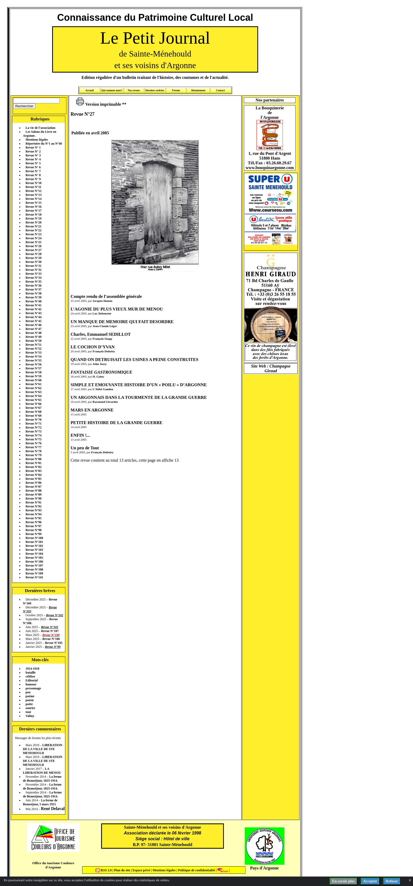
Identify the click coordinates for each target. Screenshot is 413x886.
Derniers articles (154, 90)
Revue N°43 (33, 313)
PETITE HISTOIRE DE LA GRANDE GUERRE (117, 422)
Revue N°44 (33, 317)
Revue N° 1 (33, 147)
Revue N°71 (33, 423)
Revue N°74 (33, 435)
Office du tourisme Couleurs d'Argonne (53, 865)
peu (28, 692)
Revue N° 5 (33, 163)
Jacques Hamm (102, 300)
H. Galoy (98, 376)
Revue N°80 (33, 459)
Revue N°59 (33, 376)
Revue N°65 (33, 400)
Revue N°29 (33, 258)
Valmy (30, 716)
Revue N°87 (33, 486)
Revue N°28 (33, 254)
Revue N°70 (33, 419)
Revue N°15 (33, 203)
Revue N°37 (33, 289)
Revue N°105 (34, 557)
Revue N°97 (33, 526)
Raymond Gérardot (105, 401)
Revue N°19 (33, 218)
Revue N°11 (33, 187)
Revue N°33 (33, 274)
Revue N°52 (33, 348)
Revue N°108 (34, 569)
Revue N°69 (33, 415)
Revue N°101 (34, 542)
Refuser (392, 881)
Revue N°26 (33, 246)
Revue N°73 (33, 431)
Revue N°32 (33, 270)
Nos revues (134, 90)
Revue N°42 (33, 309)
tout (28, 712)
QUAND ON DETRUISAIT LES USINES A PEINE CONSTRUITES (134, 359)
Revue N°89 (33, 494)
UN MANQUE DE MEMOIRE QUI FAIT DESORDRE (122, 321)
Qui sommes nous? (111, 90)
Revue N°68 (33, 412)
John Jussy (100, 363)
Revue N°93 (33, 510)
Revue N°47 (33, 329)
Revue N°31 (33, 266)
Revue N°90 (33, 498)
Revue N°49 (33, 337)
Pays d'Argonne (264, 868)
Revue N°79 (33, 455)
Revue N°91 (33, 502)
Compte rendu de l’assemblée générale (106, 296)
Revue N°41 (33, 305)
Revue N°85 (33, 479)
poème (30, 696)
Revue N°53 (33, 352)
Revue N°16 (33, 206)
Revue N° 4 (33, 159)
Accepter (370, 881)
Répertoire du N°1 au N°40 (44, 143)
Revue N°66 (33, 404)
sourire (30, 708)
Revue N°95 (33, 518)
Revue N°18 (33, 214)
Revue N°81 (33, 463)
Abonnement (198, 90)
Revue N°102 (34, 546)
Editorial (32, 680)
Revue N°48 (33, 333)
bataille (31, 672)
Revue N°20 (33, 222)
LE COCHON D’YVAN (93, 346)
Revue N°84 (33, 475)
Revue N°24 (33, 238)
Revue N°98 (33, 530)
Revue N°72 (33, 427)
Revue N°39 (33, 297)
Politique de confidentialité (196, 870)
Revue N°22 (33, 230)
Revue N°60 (33, 380)
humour (31, 684)
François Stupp (102, 338)
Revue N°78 (33, 451)
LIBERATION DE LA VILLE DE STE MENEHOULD (42, 749)
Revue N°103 (34, 550)
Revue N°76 (33, 443)
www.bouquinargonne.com (269, 167)
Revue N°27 (33, 250)
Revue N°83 (33, 471)
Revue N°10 (33, 183)
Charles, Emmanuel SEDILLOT (101, 334)
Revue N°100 (34, 538)
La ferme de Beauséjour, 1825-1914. (42, 778)
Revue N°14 (33, 199)
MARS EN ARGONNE (92, 410)
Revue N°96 (33, 522)
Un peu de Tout (85, 447)
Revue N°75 (33, 439)
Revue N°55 (33, 360)
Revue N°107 (34, 565)
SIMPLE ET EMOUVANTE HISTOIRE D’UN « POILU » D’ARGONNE (139, 384)
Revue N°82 (33, 467)
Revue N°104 (34, 554)
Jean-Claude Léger (105, 326)
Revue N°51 (33, 345)
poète (29, 704)
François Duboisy (104, 351)
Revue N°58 (33, 372)
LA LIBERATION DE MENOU (42, 771)
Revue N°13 (33, 195)
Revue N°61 (33, 384)
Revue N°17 (33, 210)
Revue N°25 (33, 242)
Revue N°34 (33, 277)
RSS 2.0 (104, 870)
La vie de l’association (40, 128)
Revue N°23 (33, 234)
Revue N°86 (33, 483)
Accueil (89, 90)
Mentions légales (37, 139)
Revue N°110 (34, 577)
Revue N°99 (33, 534)
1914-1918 (32, 668)
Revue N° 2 (33, 151)
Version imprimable (98, 104)
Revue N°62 (33, 388)
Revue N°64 (33, 396)
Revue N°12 (33, 191)
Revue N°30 (33, 262)
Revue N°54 (33, 356)
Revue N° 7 (33, 171)
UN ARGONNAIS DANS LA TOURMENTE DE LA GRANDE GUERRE (139, 397)
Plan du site (122, 870)
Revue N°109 (34, 573)
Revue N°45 (33, 321)
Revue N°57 (33, 368)
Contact (220, 90)
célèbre (30, 676)
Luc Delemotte (102, 313)
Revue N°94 (33, 514)
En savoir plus (343, 881)
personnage (33, 688)
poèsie (30, 700)
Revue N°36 (33, 285)
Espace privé (141, 870)
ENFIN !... (80, 435)
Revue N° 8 (33, 175)
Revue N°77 (33, 447)
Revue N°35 (33, 281)
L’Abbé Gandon (103, 389)
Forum (176, 90)
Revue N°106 (34, 561)
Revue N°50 (33, 341)
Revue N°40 (33, 301)
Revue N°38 (33, 293)
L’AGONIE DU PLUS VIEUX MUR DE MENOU (117, 309)
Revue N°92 (33, 506)
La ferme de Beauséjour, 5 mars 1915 (40, 802)
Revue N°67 (33, 408)
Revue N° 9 (33, 179)
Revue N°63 (33, 392)
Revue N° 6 (33, 167)
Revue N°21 (33, 226)
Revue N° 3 (33, 155)
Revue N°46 (33, 325)
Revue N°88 (33, 490)
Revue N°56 (33, 364)
